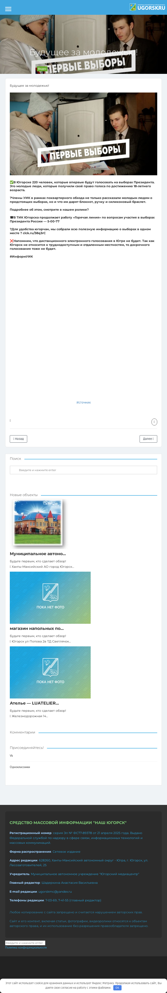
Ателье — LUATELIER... (34, 703)
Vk (11, 756)
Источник (84, 402)
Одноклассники (20, 767)
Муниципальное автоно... (38, 553)
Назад (18, 439)
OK (117, 988)
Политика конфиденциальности (26, 947)
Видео (42, 68)
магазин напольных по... (37, 628)
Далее (148, 439)
